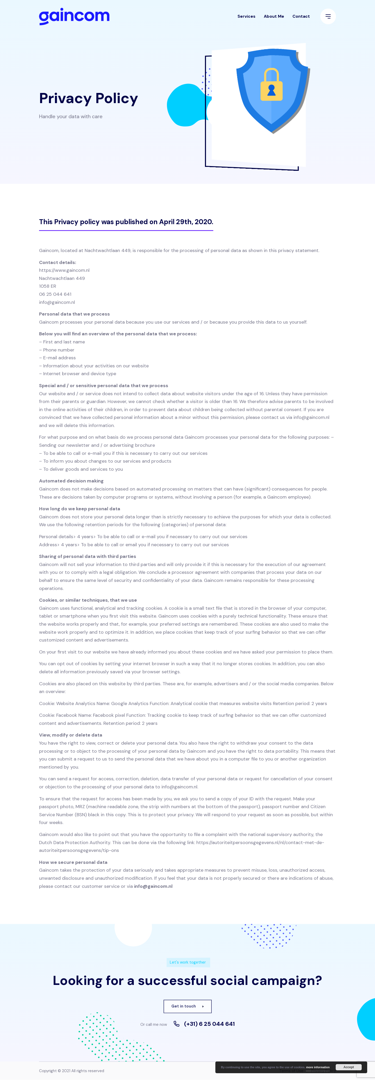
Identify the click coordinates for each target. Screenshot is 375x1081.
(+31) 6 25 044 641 (209, 1025)
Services (246, 19)
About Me (274, 19)
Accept (348, 1067)
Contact (301, 19)
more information (317, 1067)
